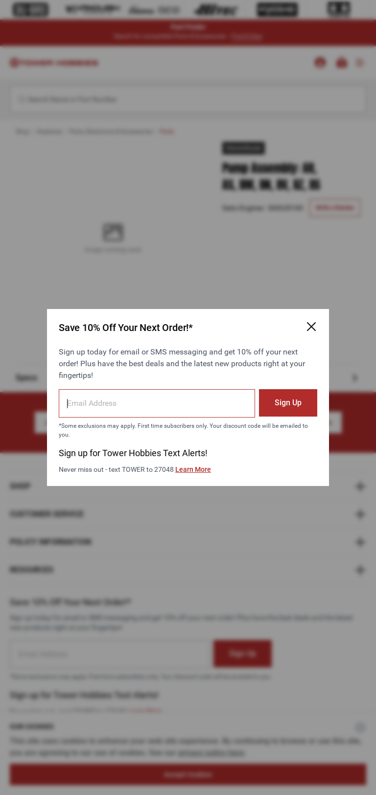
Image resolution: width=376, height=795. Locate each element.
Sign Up (288, 402)
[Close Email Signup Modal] (311, 326)
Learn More (193, 469)
